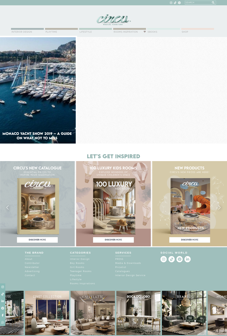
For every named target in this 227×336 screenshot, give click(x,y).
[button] (7, 207)
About (28, 259)
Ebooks (152, 32)
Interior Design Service (130, 275)
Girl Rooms (77, 267)
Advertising (32, 271)
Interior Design (22, 32)
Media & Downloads (128, 263)
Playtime (51, 32)
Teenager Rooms (81, 271)
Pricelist (120, 267)
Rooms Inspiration (126, 32)
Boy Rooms (77, 263)
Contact (30, 275)
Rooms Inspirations (82, 283)
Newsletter (32, 267)
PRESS (119, 259)
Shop (185, 32)
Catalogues (122, 271)
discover (37, 240)
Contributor (32, 263)
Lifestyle (86, 32)
